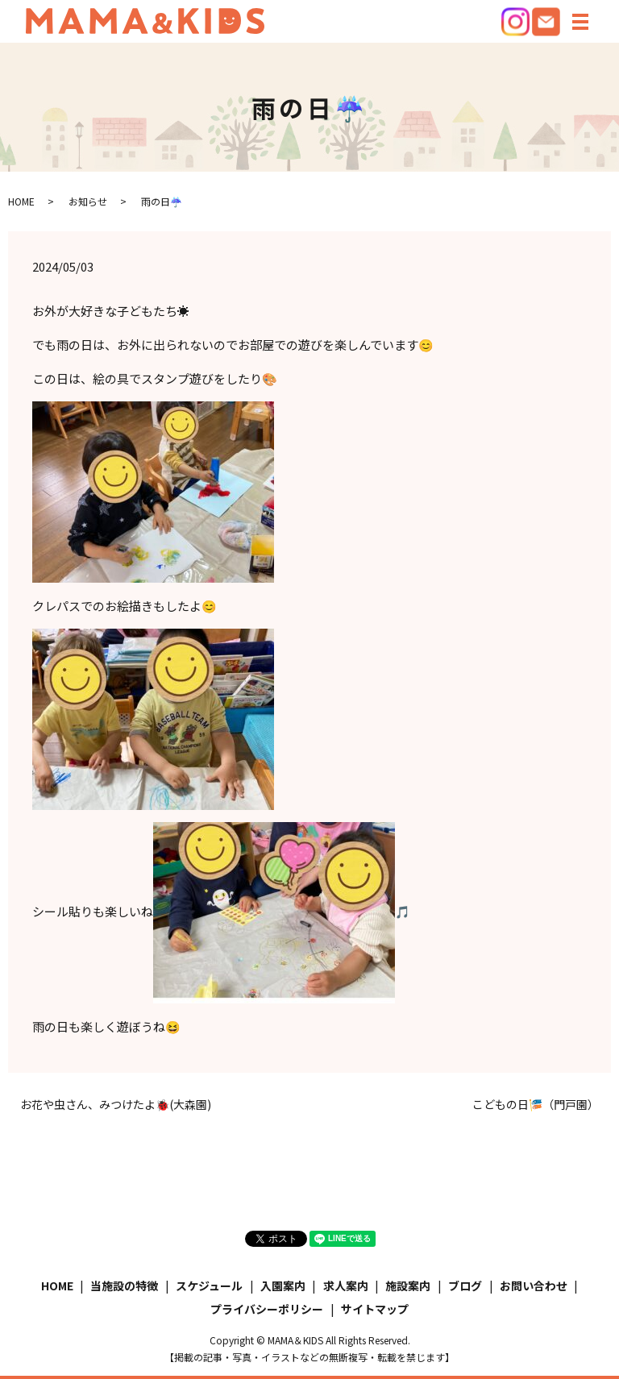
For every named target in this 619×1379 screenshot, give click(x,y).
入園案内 (282, 1285)
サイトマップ (375, 1309)
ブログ (465, 1285)
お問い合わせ (533, 1285)
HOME (21, 201)
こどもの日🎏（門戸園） (535, 1104)
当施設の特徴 (124, 1285)
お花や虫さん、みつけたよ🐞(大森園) (115, 1104)
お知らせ (88, 201)
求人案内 (345, 1285)
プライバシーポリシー (266, 1309)
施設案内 (407, 1285)
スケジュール (209, 1285)
